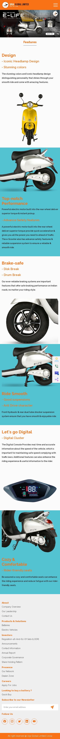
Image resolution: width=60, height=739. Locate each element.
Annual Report (8, 653)
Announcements (9, 644)
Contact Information (11, 648)
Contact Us (7, 616)
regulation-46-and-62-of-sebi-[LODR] (20, 639)
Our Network (8, 671)
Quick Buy (6, 694)
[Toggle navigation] (55, 5)
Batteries (6, 625)
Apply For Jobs (9, 685)
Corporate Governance (13, 657)
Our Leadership (9, 611)
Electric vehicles (10, 630)
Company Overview (11, 607)
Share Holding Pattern (12, 662)
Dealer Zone (8, 676)
